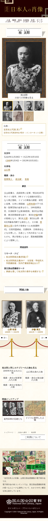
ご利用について (33, 437)
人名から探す (22, 433)
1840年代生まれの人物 (12, 372)
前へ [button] (5, 338)
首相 (27, 179)
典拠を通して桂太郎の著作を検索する (23, 272)
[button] (8, 106)
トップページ (8, 433)
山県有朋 (31, 204)
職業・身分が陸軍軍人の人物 (12, 379)
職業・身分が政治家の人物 (34, 379)
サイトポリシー (14, 508)
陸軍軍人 (8, 179)
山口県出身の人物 (34, 372)
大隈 (26, 219)
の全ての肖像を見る (24, 96)
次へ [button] (43, 338)
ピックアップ (40, 21)
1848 (8, 161)
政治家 (18, 179)
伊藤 (36, 215)
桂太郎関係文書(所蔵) (16, 257)
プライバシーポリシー (31, 508)
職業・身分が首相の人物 (12, 386)
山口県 (7, 170)
